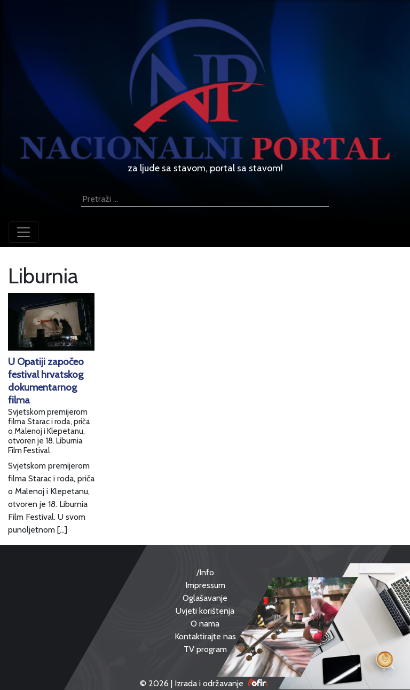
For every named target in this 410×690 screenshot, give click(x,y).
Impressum (205, 585)
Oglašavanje (205, 598)
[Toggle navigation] (23, 232)
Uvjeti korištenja (205, 611)
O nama (205, 623)
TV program (205, 649)
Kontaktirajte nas (205, 636)
